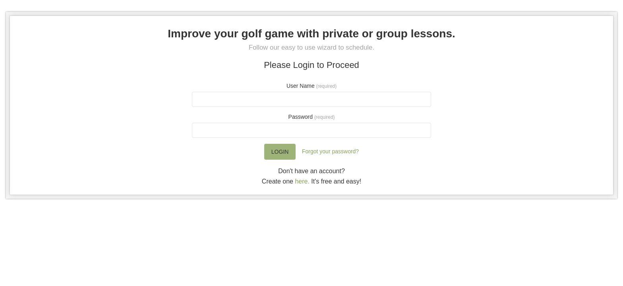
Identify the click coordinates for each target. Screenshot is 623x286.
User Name (311, 86)
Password (311, 117)
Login (280, 152)
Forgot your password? (330, 151)
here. (302, 181)
